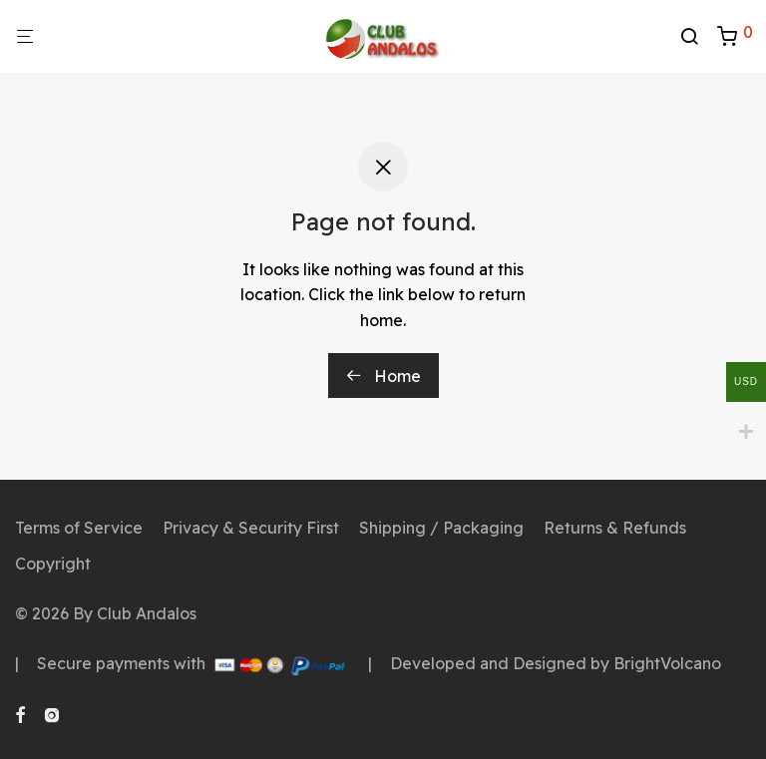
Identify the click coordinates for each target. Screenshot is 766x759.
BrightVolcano (667, 663)
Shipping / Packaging (441, 528)
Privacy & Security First (251, 528)
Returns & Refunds (615, 528)
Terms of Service (79, 528)
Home (383, 376)
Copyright (53, 563)
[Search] (696, 37)
